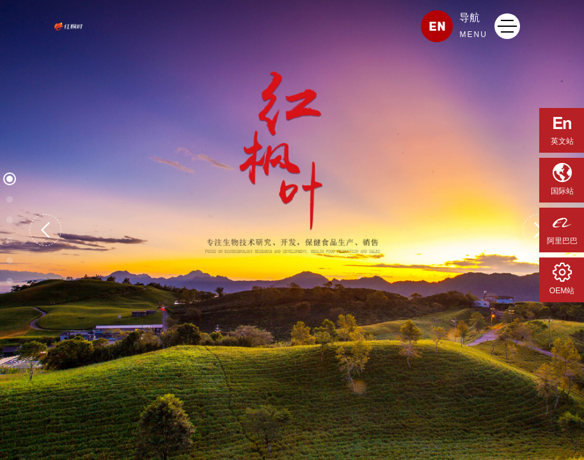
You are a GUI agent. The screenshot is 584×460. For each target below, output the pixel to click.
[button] (45, 230)
